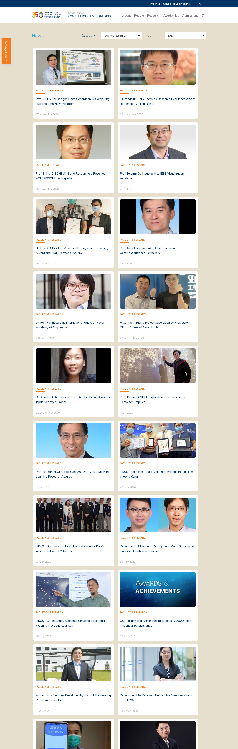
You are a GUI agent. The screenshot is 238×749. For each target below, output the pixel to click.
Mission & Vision (42, 684)
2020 (186, 35)
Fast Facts (39, 695)
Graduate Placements (190, 695)
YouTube (194, 742)
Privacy (67, 732)
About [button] (126, 15)
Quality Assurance (151, 695)
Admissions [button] (190, 15)
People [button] (139, 15)
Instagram (186, 742)
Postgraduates (77, 690)
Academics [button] (171, 15)
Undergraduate (149, 679)
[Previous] (108, 650)
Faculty (72, 679)
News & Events (42, 700)
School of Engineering (176, 3)
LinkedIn (179, 742)
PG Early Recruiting (188, 690)
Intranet (155, 3)
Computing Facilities (117, 698)
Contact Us (39, 710)
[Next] (129, 650)
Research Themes (116, 679)
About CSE (39, 690)
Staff (71, 684)
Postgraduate (149, 684)
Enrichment (147, 690)
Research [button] (153, 15)
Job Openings (40, 705)
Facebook (172, 742)
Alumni (72, 695)
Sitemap (81, 732)
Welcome (38, 679)
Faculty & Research (121, 35)
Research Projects (116, 693)
